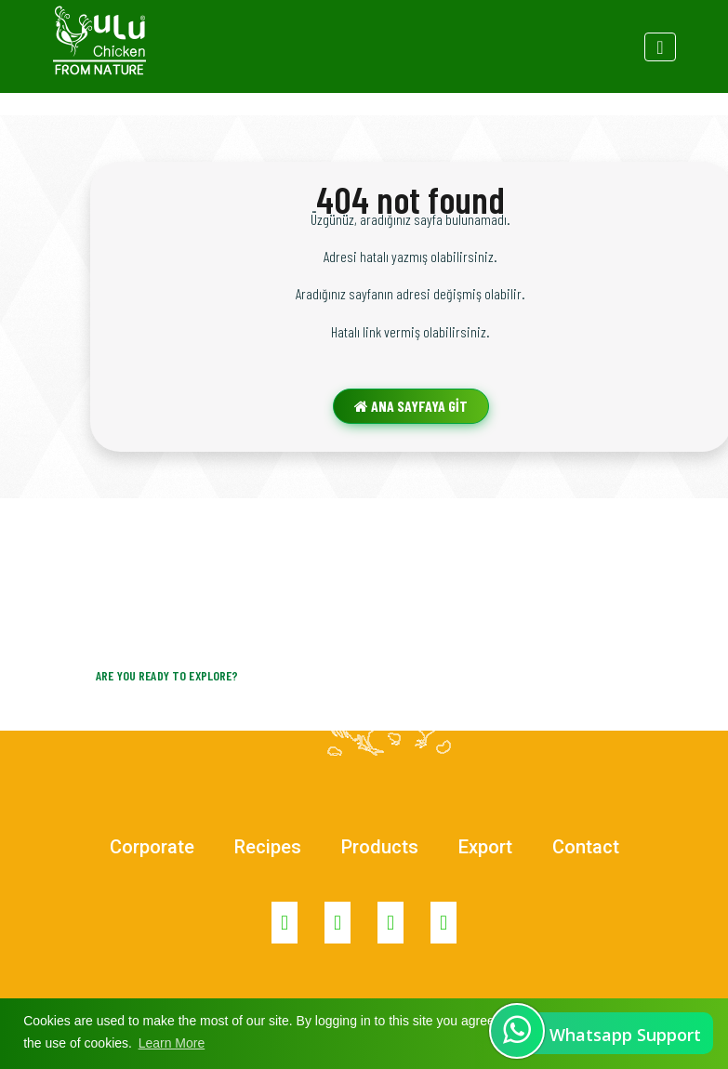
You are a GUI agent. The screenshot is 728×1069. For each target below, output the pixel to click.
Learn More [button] (172, 1043)
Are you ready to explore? (167, 675)
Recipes (267, 847)
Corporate (152, 847)
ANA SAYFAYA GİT (411, 406)
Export (485, 847)
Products (379, 847)
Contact (585, 847)
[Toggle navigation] (659, 47)
